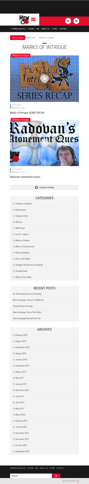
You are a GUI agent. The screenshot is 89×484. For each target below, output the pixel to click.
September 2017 (23, 366)
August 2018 (21, 353)
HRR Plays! (20, 228)
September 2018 (23, 347)
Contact (63, 29)
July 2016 (20, 396)
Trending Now (21, 271)
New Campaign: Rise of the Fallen (27, 312)
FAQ (37, 29)
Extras (31, 29)
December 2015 (22, 433)
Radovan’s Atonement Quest (25, 176)
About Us (45, 29)
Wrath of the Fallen (23, 277)
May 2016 (20, 408)
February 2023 (21, 335)
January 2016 (21, 427)
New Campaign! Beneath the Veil (26, 318)
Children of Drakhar (24, 204)
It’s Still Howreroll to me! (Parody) (27, 294)
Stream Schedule (18, 29)
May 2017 (20, 378)
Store (54, 29)
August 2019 (21, 341)
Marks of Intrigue (23, 240)
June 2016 (20, 402)
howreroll (17, 105)
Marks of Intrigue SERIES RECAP (27, 112)
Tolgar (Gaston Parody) (23, 306)
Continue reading (47, 187)
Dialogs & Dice (22, 216)
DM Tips (19, 222)
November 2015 (22, 439)
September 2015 (23, 451)
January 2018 (21, 359)
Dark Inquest (21, 210)
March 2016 (20, 415)
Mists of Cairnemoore (25, 246)
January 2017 (21, 384)
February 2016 (21, 421)
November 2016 (22, 390)
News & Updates (23, 252)
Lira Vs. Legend (22, 234)
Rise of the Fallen (23, 259)
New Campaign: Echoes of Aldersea (28, 300)
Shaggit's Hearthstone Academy (29, 265)
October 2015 (21, 445)
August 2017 (21, 372)
